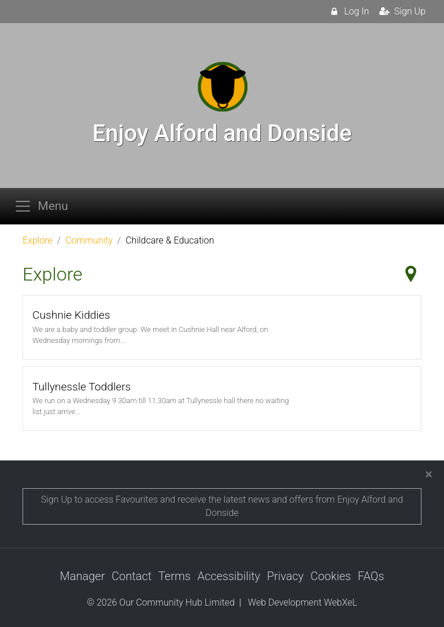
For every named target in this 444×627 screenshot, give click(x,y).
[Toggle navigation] (44, 206)
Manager (82, 576)
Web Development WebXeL (302, 602)
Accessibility (228, 576)
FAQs (371, 576)
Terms (174, 576)
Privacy (285, 576)
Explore (38, 240)
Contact (131, 576)
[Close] (428, 474)
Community (89, 240)
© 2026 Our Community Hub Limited (161, 602)
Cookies (330, 576)
